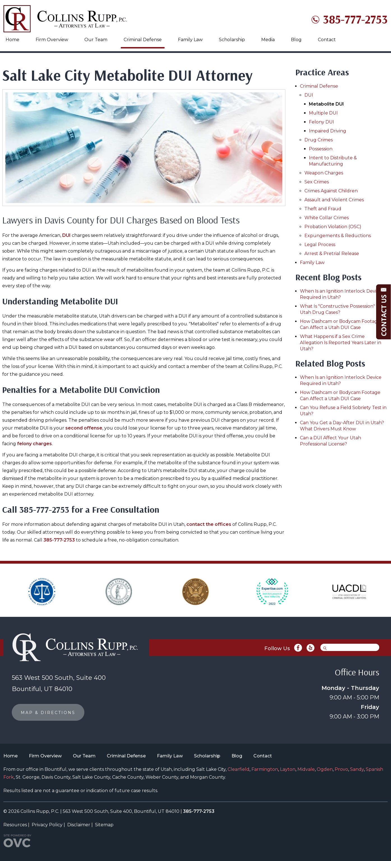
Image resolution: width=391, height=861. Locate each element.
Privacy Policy (47, 824)
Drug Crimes (318, 140)
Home (12, 39)
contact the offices (208, 524)
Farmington (264, 769)
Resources (15, 824)
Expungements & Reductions (337, 235)
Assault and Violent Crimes (334, 199)
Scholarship (232, 39)
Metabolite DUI (326, 104)
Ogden (325, 769)
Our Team (95, 39)
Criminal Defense (143, 39)
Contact (327, 39)
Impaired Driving (327, 131)
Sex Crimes (316, 182)
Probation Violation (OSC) (332, 226)
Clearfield (238, 769)
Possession (320, 148)
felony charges (34, 443)
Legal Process (319, 244)
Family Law (190, 39)
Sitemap (104, 824)
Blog (296, 39)
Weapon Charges (323, 173)
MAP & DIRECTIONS (48, 712)
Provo (341, 769)
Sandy (357, 769)
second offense (83, 428)
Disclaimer (78, 824)
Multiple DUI (323, 113)
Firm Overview (52, 39)
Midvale (306, 769)
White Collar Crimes (326, 217)
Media (268, 39)
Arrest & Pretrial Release (331, 253)
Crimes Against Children (331, 190)
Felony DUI (321, 122)
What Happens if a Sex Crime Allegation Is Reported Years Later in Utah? (340, 342)
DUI (66, 235)
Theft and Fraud (322, 208)
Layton (287, 769)
